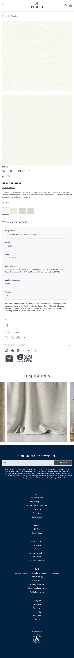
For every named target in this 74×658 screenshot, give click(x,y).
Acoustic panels (37, 501)
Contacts (37, 545)
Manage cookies (37, 584)
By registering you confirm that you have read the (37, 473)
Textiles (37, 493)
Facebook (37, 608)
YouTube (37, 615)
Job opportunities (37, 552)
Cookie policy (37, 580)
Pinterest (37, 604)
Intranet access (37, 560)
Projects (37, 509)
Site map (37, 556)
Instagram (37, 600)
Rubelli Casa (37, 532)
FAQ (37, 569)
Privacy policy (37, 576)
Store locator (37, 541)
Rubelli (37, 525)
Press (37, 549)
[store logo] (37, 7)
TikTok (37, 619)
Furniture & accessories (37, 505)
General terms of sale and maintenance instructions (37, 572)
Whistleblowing (37, 591)
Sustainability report (37, 588)
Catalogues (37, 516)
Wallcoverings (37, 497)
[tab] (38, 322)
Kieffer (37, 529)
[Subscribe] (63, 462)
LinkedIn (37, 612)
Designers (37, 513)
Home (4, 16)
